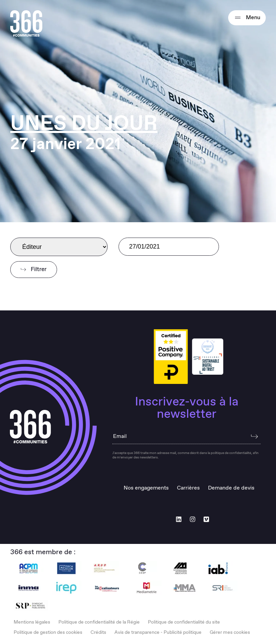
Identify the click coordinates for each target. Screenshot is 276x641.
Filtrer (33, 269)
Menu (247, 18)
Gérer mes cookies (230, 632)
